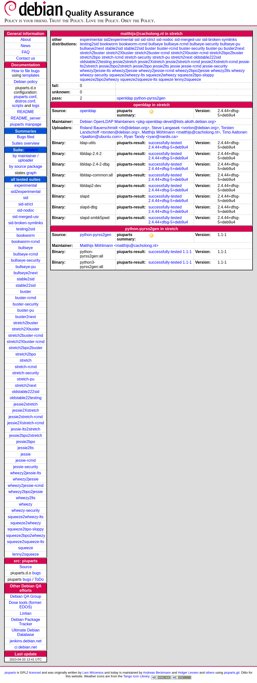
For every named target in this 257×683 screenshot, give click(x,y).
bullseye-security (25, 260)
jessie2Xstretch (25, 410)
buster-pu (25, 310)
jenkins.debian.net (26, 641)
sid (25, 198)
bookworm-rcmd (26, 241)
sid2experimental (26, 191)
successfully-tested (165, 143)
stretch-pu (25, 379)
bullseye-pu (26, 267)
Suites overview (25, 143)
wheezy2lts (25, 498)
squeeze (25, 548)
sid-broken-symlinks (25, 223)
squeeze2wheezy (25, 523)
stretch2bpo (25, 354)
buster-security (26, 304)
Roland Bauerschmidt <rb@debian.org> (114, 128)
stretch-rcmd (26, 367)
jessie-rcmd (26, 460)
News (26, 46)
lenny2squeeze (25, 554)
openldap (125, 98)
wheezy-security (26, 510)
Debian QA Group (25, 596)
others (210, 672)
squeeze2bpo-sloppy (25, 529)
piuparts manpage (25, 124)
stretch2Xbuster (25, 329)
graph (31, 173)
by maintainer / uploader (26, 158)
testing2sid (25, 229)
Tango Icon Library (136, 676)
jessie (26, 454)
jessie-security (25, 467)
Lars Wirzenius (93, 672)
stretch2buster (25, 323)
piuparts (10, 672)
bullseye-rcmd (25, 254)
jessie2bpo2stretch (25, 435)
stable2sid (25, 279)
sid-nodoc (25, 210)
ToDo (39, 579)
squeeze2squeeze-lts (25, 542)
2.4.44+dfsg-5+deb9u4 (168, 147)
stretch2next (25, 385)
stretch (31, 150)
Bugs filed (25, 137)
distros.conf (25, 101)
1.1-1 (187, 252)
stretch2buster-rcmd (25, 335)
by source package (25, 166)
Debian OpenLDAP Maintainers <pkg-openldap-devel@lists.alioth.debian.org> (148, 122)
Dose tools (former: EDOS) (25, 604)
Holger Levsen (188, 672)
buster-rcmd (25, 298)
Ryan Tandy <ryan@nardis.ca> (151, 137)
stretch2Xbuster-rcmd (26, 342)
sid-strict (25, 204)
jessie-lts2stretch (25, 429)
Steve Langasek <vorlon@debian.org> (185, 128)
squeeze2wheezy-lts (26, 517)
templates (30, 75)
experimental (25, 185)
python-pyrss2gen (149, 98)
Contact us (25, 58)
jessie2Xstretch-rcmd (25, 423)
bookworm (25, 235)
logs (35, 105)
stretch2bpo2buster (26, 348)
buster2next (25, 317)
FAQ (26, 52)
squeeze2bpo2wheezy (25, 535)
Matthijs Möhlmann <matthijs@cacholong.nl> (181, 132)
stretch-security (25, 373)
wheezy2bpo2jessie (25, 492)
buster (25, 292)
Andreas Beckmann (157, 672)
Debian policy (25, 82)
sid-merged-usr (25, 217)
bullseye (25, 248)
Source (25, 567)
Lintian (26, 613)
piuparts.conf (25, 97)
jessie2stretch (26, 404)
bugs (36, 573)
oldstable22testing (26, 398)
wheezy (25, 504)
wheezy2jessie (25, 479)
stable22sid (26, 285)
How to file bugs (26, 71)
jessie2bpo (25, 442)
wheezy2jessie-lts (25, 473)
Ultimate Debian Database (26, 632)
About (25, 39)
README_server (26, 118)
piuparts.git (231, 672)
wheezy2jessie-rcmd (26, 485)
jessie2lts (25, 448)
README (25, 112)
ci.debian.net (26, 647)
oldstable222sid (25, 392)
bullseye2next (26, 273)
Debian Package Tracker (25, 621)
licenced (35, 672)
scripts (17, 105)
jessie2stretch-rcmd (26, 417)
